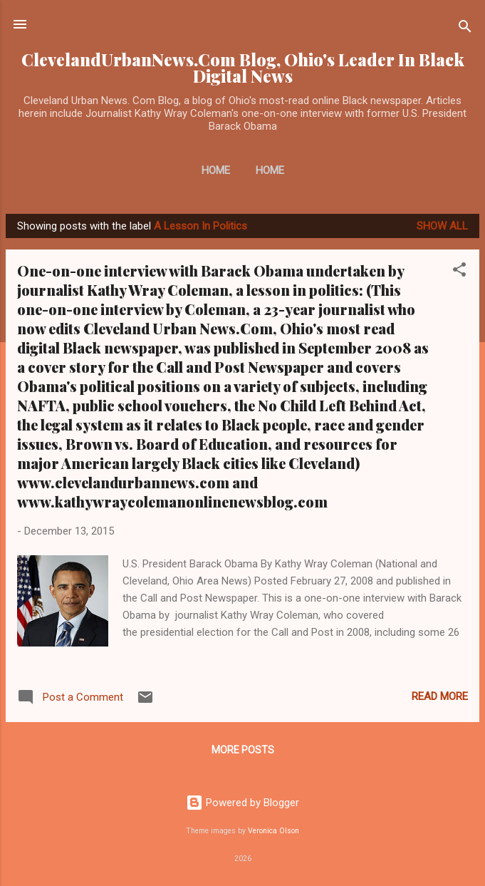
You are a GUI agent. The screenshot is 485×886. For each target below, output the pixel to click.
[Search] (465, 29)
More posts (243, 750)
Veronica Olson (273, 830)
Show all (442, 226)
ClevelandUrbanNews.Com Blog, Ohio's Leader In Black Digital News (242, 67)
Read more (440, 696)
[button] (459, 272)
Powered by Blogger (242, 802)
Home (216, 170)
